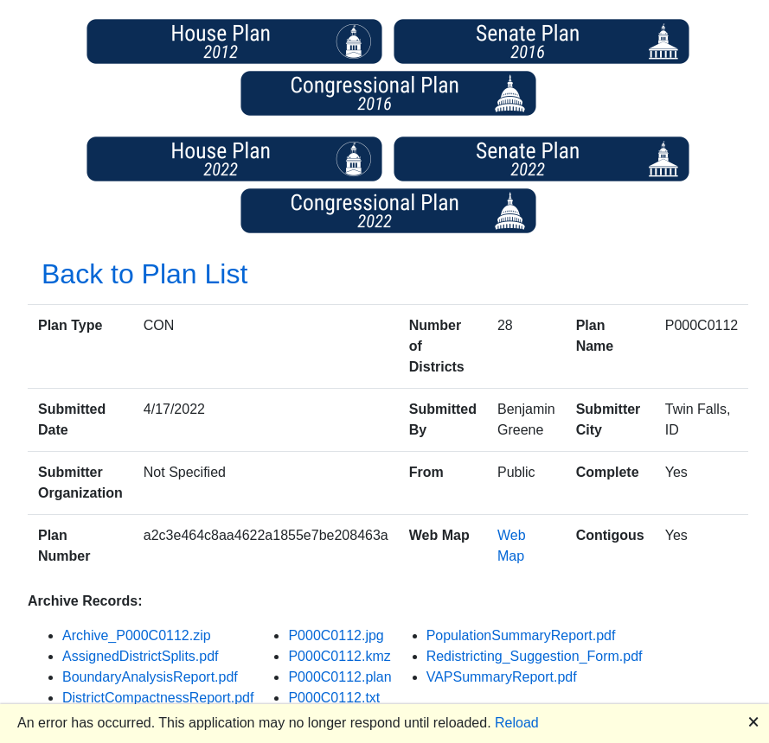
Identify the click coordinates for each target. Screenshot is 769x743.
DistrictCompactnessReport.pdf (157, 697)
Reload (517, 722)
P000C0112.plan (339, 677)
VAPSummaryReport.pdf (501, 677)
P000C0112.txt (334, 697)
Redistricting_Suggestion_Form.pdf (534, 656)
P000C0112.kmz (339, 656)
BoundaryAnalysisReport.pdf (150, 677)
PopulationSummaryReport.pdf (521, 635)
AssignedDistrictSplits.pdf (140, 656)
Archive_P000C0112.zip (136, 635)
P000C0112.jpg (335, 635)
